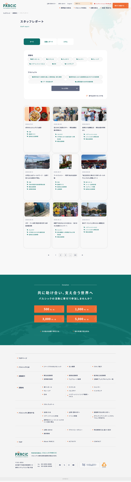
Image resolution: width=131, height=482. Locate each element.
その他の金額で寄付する (50, 332)
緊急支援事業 (48, 377)
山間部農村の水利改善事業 (84, 82)
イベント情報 (73, 417)
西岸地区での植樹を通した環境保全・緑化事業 (47, 77)
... (70, 256)
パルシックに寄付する (26, 414)
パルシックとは (24, 368)
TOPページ (23, 359)
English (69, 3)
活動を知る (93, 8)
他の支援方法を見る (82, 332)
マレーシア (96, 59)
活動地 (21, 389)
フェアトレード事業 (75, 380)
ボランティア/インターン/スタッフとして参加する (104, 418)
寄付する (119, 6)
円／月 (49, 310)
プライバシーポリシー (76, 431)
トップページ (6, 13)
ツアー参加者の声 (47, 82)
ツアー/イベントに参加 (51, 417)
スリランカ (51, 59)
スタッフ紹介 (98, 368)
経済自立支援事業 (100, 377)
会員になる (47, 413)
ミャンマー (81, 59)
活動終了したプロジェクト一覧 (103, 380)
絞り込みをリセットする (96, 96)
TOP (20, 443)
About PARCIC (49, 443)
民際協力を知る (65, 8)
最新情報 (47, 435)
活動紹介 (14, 13)
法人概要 (72, 368)
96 (76, 256)
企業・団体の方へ (50, 3)
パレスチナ (65, 59)
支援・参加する (106, 8)
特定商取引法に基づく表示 (102, 431)
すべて (32, 42)
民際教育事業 (48, 380)
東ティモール (36, 59)
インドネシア (70, 64)
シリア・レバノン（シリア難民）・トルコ (79, 397)
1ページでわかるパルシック (52, 368)
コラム (65, 42)
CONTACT (97, 443)
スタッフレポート (49, 406)
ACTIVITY (72, 443)
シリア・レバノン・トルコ (38, 64)
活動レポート (48, 42)
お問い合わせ (60, 3)
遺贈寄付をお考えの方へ (102, 413)
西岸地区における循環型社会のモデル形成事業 (84, 77)
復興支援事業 (73, 377)
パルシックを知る (80, 8)
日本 (54, 64)
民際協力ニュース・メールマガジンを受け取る (54, 422)
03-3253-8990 (46, 465)
